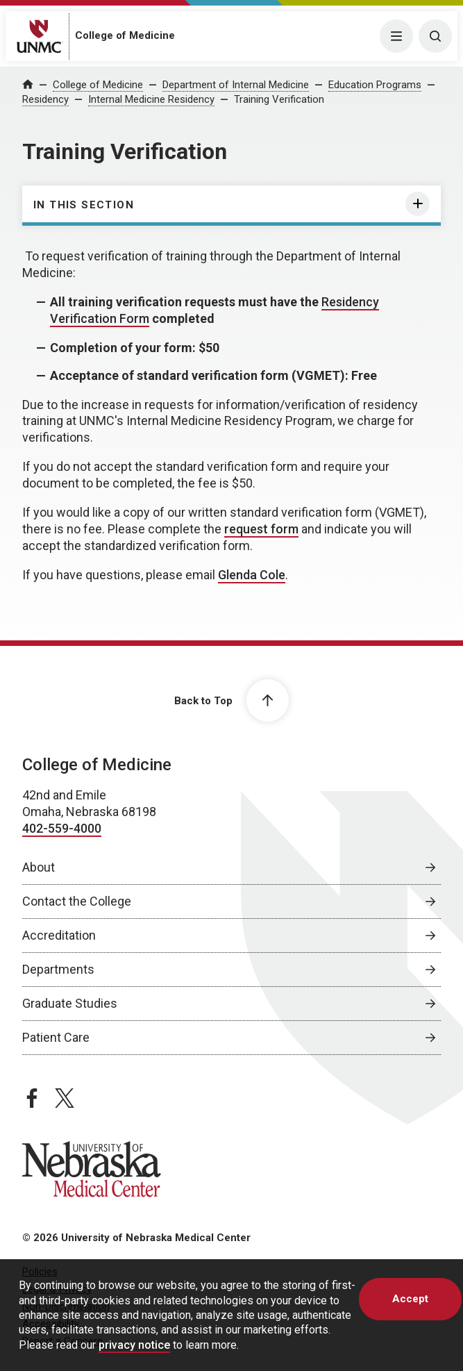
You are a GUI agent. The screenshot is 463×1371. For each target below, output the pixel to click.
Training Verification (279, 99)
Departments (58, 969)
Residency (45, 99)
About (38, 867)
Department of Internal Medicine (235, 84)
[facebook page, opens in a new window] (32, 1098)
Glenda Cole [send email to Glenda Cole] (251, 574)
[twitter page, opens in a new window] (64, 1098)
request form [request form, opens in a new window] (261, 529)
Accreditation (59, 935)
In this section (83, 205)
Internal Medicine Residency (151, 99)
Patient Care (56, 1037)
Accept (410, 1299)
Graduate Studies (69, 1003)
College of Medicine (125, 35)
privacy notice (134, 1345)
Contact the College (76, 901)
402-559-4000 (61, 828)
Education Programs (374, 84)
